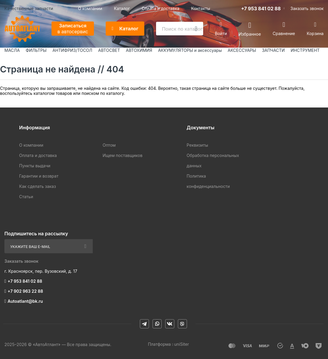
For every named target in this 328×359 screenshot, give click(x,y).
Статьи (26, 196)
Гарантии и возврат (38, 175)
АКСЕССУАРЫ (242, 50)
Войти (221, 33)
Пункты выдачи (34, 165)
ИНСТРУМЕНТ (305, 50)
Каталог (122, 8)
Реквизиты (197, 145)
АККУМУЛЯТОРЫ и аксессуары (190, 50)
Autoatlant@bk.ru (25, 301)
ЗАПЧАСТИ (273, 50)
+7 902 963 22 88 (25, 291)
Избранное (250, 34)
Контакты (200, 8)
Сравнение (284, 33)
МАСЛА (12, 50)
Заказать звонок (307, 8)
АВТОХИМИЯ (139, 50)
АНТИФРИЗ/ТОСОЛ (72, 50)
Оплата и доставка (160, 8)
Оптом (108, 145)
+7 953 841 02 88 (261, 8)
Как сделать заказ (37, 186)
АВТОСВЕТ (109, 50)
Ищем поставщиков (122, 155)
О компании (90, 8)
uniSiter (181, 344)
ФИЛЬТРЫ (36, 50)
